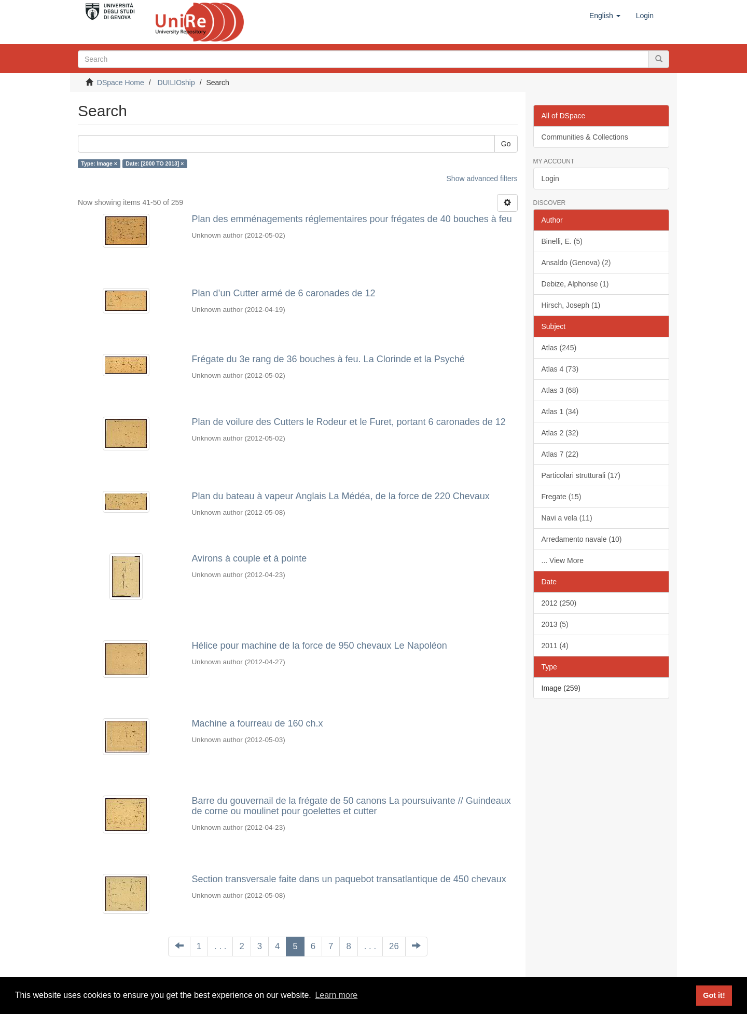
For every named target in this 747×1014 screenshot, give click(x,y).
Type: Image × (99, 163)
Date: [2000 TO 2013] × (155, 163)
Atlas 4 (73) (560, 369)
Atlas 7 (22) (560, 454)
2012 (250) (559, 603)
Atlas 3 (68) (560, 390)
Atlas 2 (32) (560, 433)
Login (550, 178)
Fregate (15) (562, 496)
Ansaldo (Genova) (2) (576, 262)
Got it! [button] (714, 995)
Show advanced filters (482, 178)
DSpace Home (120, 82)
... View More (563, 560)
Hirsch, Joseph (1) (571, 305)
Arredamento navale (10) (582, 539)
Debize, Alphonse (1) (575, 284)
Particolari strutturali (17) (581, 475)
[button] (605, 16)
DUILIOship (176, 82)
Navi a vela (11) (567, 518)
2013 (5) (555, 624)
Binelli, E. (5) (562, 241)
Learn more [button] (336, 995)
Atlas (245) (559, 348)
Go (506, 144)
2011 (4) (555, 645)
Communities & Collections (585, 137)
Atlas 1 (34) (560, 411)
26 (394, 946)
